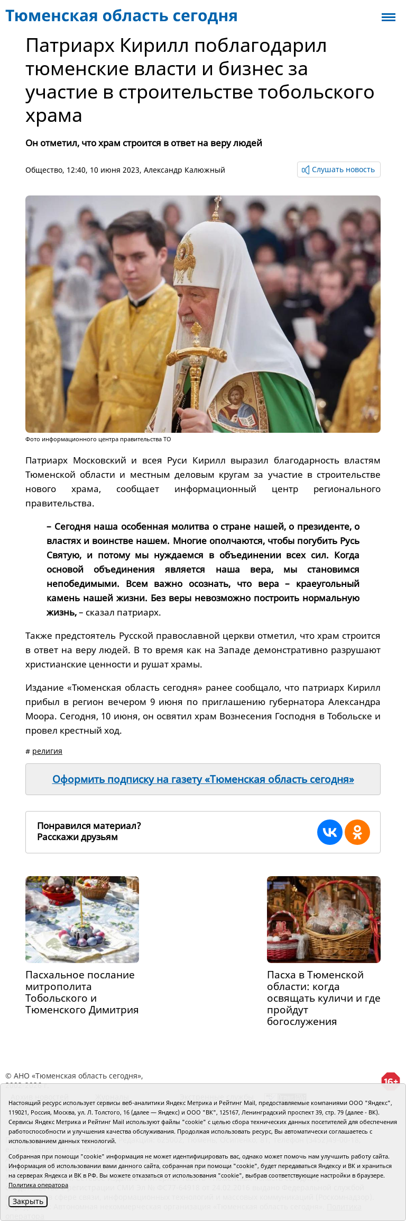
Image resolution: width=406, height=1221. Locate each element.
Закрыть (28, 1201)
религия (47, 751)
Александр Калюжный (184, 170)
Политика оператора (38, 1185)
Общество (43, 170)
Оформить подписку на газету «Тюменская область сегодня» (203, 779)
